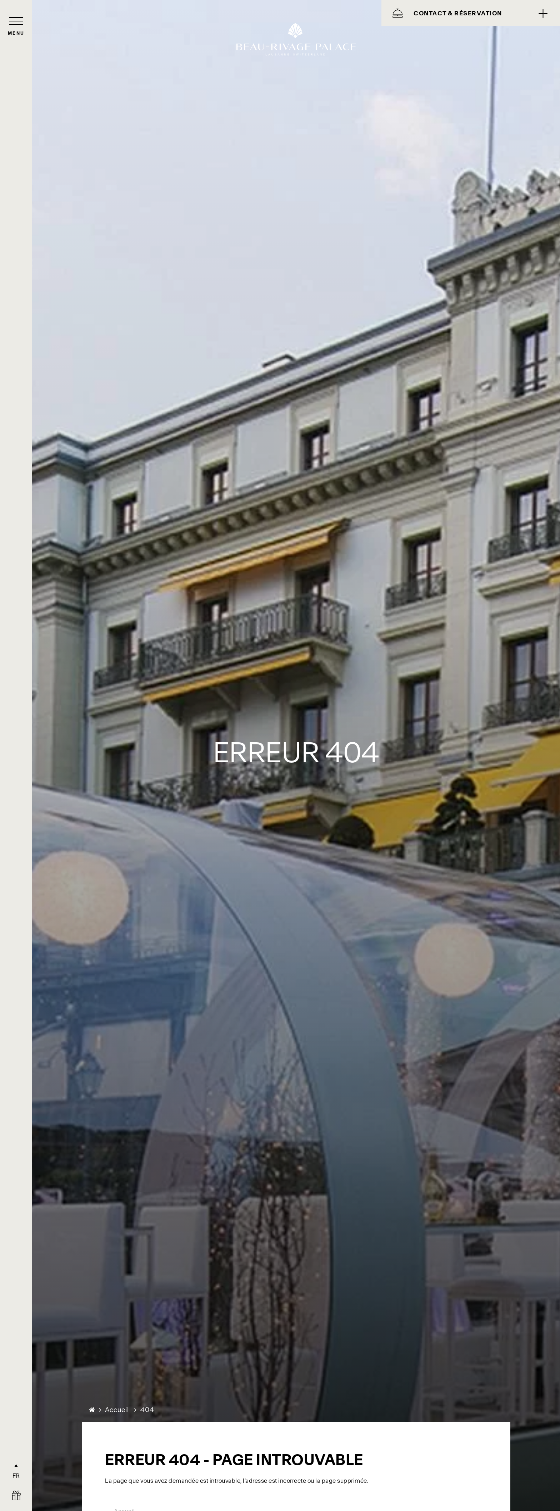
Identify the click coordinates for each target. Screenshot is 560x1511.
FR (16, 1475)
